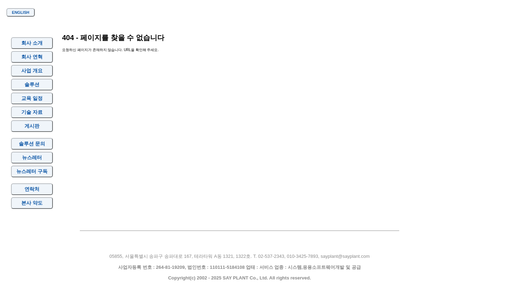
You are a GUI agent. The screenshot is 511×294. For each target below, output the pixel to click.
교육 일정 (31, 98)
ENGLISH (20, 12)
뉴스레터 (32, 157)
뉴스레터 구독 (32, 171)
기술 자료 (31, 112)
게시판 (31, 126)
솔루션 (31, 84)
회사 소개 (31, 43)
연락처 (31, 189)
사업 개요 (31, 70)
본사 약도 (31, 203)
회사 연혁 (31, 57)
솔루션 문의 (32, 143)
